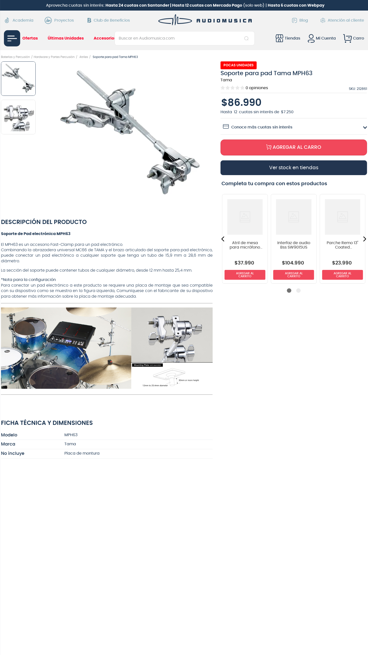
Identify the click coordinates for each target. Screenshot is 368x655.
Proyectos (60, 20)
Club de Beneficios (109, 20)
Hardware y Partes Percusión (54, 57)
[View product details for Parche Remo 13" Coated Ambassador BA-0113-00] (343, 239)
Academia (18, 20)
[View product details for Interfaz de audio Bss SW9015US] (294, 239)
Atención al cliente (342, 20)
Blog (300, 20)
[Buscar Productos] (247, 38)
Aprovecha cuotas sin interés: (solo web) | (185, 5)
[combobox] (185, 38)
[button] (130, 134)
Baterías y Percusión (15, 57)
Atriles (83, 57)
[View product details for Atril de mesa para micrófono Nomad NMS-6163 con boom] (245, 239)
